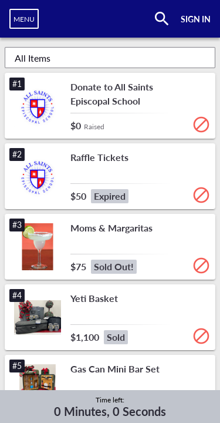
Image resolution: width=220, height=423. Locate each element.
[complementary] (110, 406)
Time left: (110, 399)
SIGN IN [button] (196, 19)
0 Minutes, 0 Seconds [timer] (110, 411)
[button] (110, 106)
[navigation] (24, 19)
